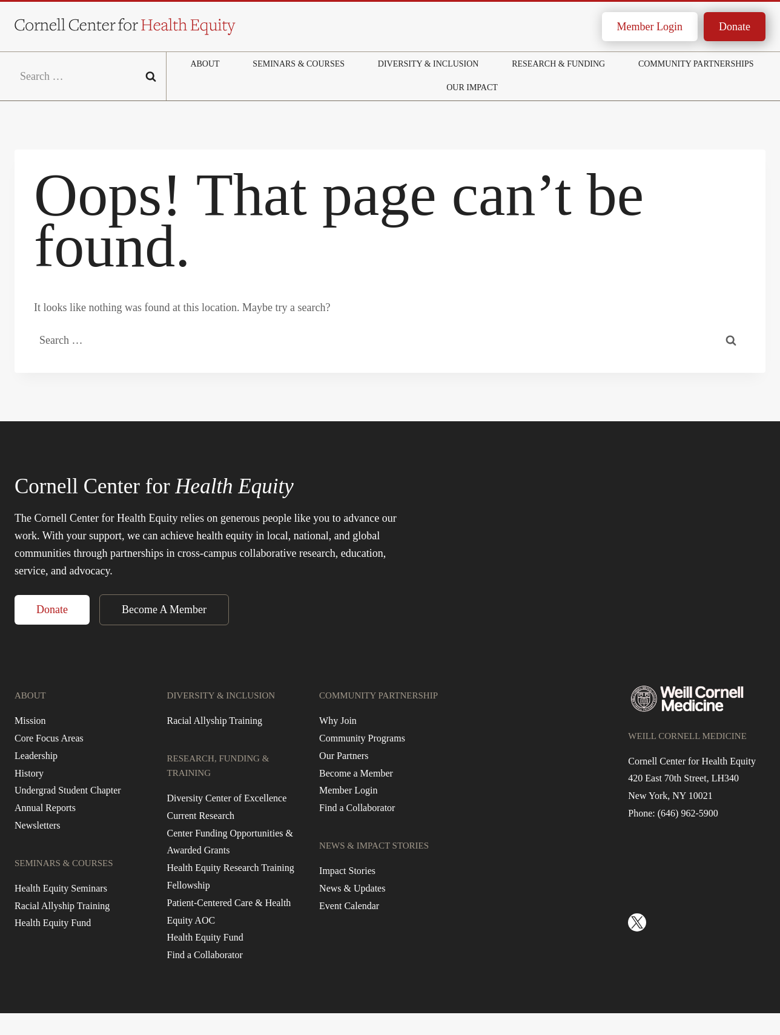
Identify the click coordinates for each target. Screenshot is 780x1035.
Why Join (338, 720)
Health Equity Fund (53, 923)
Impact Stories (347, 871)
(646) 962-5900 (688, 813)
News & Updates (352, 888)
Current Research (201, 815)
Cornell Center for (154, 486)
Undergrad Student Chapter (68, 790)
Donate (734, 27)
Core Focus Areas (49, 738)
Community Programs (362, 738)
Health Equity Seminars (61, 888)
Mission (30, 720)
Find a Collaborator (205, 955)
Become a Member (356, 773)
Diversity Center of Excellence (227, 798)
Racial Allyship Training (62, 906)
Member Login (649, 27)
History (29, 773)
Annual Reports (45, 808)
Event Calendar (349, 906)
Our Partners (343, 756)
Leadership (36, 756)
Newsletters (38, 825)
